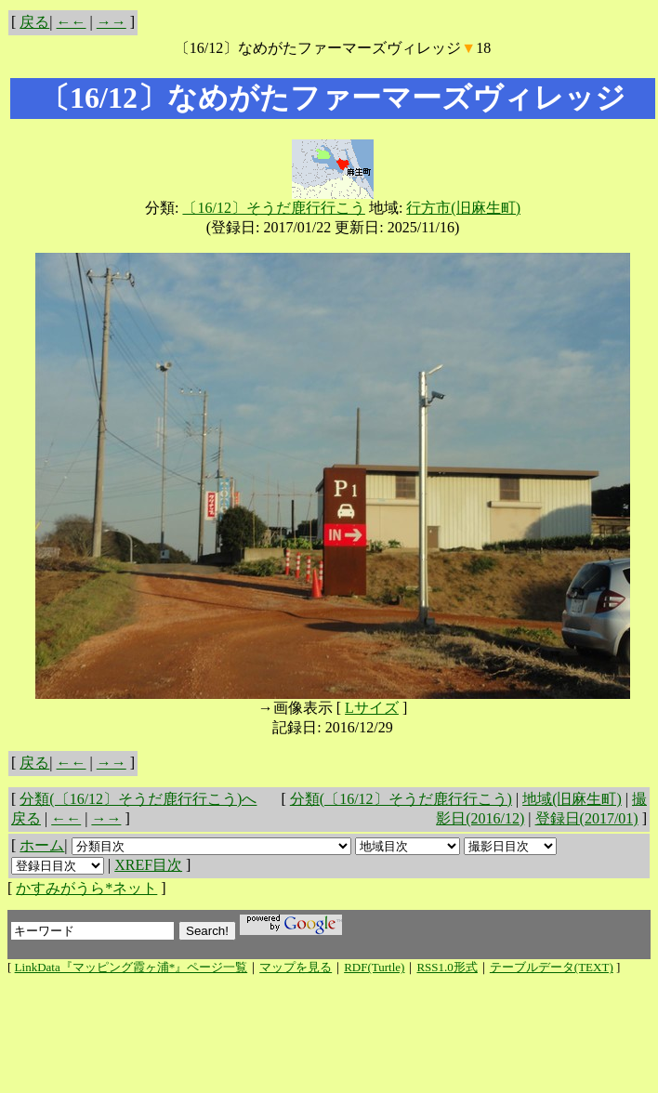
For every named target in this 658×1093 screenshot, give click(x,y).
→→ (111, 22)
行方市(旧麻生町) (463, 208)
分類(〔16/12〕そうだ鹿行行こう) (401, 799)
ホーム (42, 845)
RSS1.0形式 (446, 967)
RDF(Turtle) (374, 967)
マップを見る (295, 967)
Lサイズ (372, 708)
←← (71, 22)
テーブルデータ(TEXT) (551, 967)
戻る (34, 22)
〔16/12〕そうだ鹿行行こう (273, 208)
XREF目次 (148, 865)
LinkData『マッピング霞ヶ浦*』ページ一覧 (131, 967)
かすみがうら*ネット (86, 888)
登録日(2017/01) (586, 818)
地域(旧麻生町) (572, 799)
